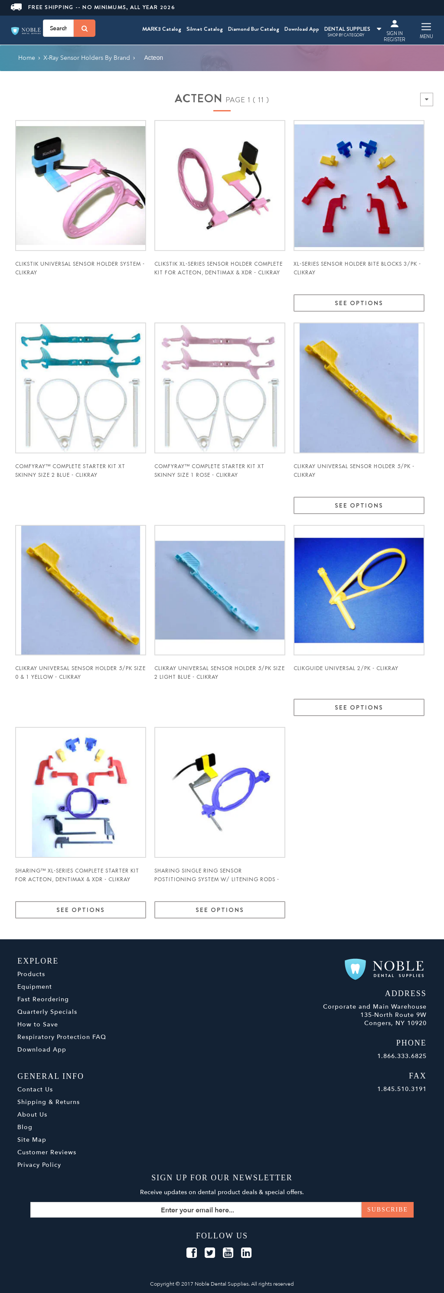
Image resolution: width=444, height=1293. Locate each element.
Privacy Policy (39, 1165)
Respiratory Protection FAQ (61, 1037)
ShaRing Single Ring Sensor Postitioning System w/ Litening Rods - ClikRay (216, 879)
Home (26, 58)
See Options (359, 303)
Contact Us (35, 1089)
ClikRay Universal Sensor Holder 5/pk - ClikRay (354, 471)
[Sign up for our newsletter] (222, 1210)
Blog (25, 1127)
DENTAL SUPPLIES (352, 29)
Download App (301, 29)
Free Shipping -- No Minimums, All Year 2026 (93, 7)
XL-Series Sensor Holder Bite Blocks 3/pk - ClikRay (357, 268)
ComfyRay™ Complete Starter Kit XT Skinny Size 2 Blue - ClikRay (70, 471)
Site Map (31, 1140)
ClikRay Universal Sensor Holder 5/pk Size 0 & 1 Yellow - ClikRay (80, 673)
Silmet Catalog (204, 29)
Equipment (34, 987)
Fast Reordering (43, 999)
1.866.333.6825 (402, 1056)
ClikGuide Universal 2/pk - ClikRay (346, 668)
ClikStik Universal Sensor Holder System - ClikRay (80, 268)
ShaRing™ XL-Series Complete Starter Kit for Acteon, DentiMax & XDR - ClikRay (77, 875)
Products (31, 974)
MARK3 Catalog (161, 29)
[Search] (84, 28)
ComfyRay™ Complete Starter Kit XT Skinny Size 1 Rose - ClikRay (209, 471)
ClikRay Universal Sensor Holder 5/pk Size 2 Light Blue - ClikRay (219, 673)
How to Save (37, 1024)
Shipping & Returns (48, 1102)
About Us (32, 1115)
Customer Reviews (46, 1152)
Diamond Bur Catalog (253, 29)
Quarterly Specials (47, 1012)
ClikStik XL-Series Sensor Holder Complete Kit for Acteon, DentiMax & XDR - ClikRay (218, 268)
